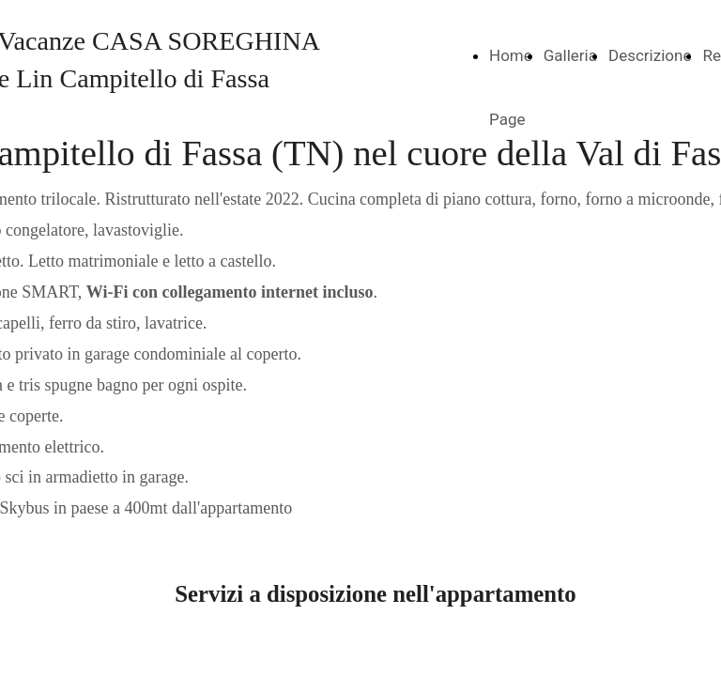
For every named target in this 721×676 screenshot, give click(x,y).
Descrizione (649, 55)
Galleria (570, 55)
